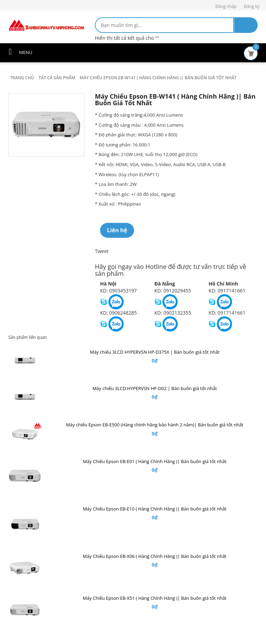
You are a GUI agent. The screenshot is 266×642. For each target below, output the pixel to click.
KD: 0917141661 (227, 290)
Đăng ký (251, 6)
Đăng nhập (226, 6)
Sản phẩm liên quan (27, 337)
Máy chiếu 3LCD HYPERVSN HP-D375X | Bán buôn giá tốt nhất (154, 352)
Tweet (101, 251)
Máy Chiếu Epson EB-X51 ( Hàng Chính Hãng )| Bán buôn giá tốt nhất (155, 598)
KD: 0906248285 (118, 312)
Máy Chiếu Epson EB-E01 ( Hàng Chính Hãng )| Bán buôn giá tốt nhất (155, 461)
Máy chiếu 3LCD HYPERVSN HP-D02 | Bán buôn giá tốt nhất (154, 388)
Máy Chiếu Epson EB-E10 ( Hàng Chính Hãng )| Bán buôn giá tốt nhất (155, 509)
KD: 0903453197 (118, 290)
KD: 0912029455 (172, 290)
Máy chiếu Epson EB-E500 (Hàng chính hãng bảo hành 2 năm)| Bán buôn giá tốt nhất (154, 425)
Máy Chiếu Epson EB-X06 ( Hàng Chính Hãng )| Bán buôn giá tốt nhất (155, 556)
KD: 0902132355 (172, 312)
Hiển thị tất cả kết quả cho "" (127, 38)
